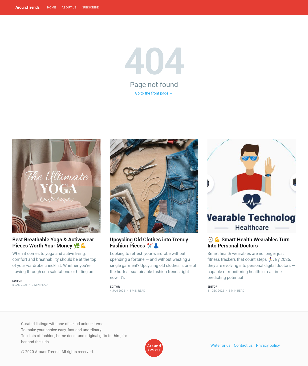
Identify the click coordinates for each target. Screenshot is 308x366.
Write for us (221, 345)
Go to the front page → (154, 93)
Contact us (243, 345)
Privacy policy (268, 345)
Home (51, 7)
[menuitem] (51, 7)
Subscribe (90, 7)
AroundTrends (27, 7)
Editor (17, 280)
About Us (69, 7)
